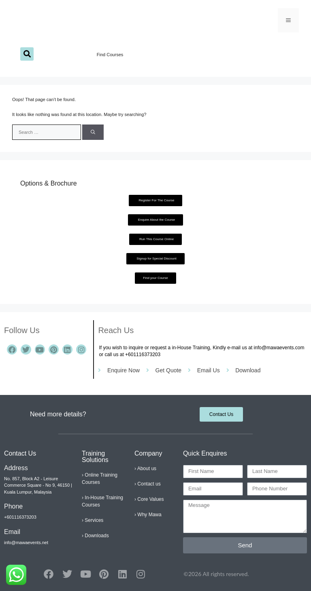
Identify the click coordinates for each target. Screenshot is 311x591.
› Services (92, 520)
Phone (13, 506)
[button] (27, 54)
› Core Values (149, 499)
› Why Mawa (148, 514)
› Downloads (95, 535)
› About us (145, 468)
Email (12, 531)
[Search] (93, 132)
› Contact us (147, 484)
